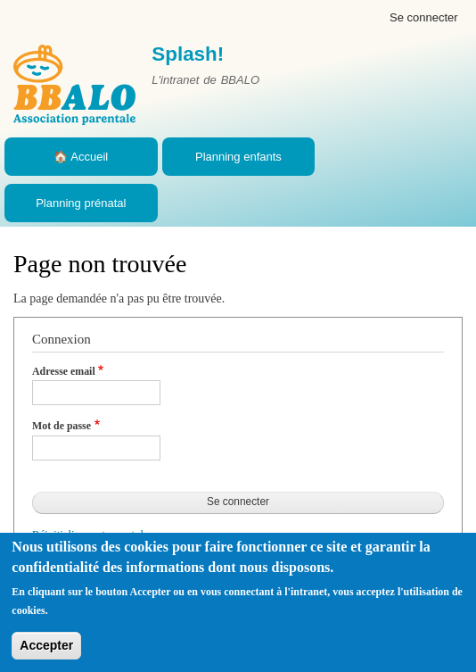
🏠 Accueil (80, 156)
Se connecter (424, 17)
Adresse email (63, 371)
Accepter (46, 645)
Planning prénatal (81, 203)
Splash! (188, 54)
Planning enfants (238, 156)
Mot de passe (61, 425)
